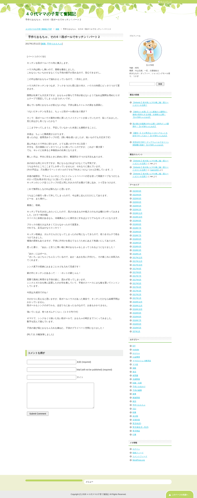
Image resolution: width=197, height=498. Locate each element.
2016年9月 (137, 313)
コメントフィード (140, 456)
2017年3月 (137, 291)
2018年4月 (137, 246)
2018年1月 (137, 254)
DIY (134, 346)
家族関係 (136, 398)
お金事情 (136, 357)
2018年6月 (137, 239)
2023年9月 (137, 191)
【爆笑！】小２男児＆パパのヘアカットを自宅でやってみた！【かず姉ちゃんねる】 (150, 134)
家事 (134, 394)
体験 (43, 43)
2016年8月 (137, 317)
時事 (134, 412)
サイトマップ (166, 2)
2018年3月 (137, 250)
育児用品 (136, 431)
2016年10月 (137, 309)
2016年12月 (137, 302)
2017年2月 (137, 294)
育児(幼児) (137, 423)
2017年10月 (137, 265)
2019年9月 (137, 221)
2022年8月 (137, 195)
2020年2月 (137, 210)
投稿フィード (138, 453)
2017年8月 (137, 272)
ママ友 (135, 364)
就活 (134, 401)
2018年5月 (137, 243)
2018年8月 (137, 232)
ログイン (136, 449)
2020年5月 (137, 206)
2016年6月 (137, 324)
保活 (134, 372)
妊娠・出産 (137, 383)
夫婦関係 (136, 379)
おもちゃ (136, 353)
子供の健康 (137, 390)
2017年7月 (137, 276)
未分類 (135, 416)
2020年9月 (137, 198)
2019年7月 (137, 228)
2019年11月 (137, 213)
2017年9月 (137, 269)
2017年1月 (137, 298)
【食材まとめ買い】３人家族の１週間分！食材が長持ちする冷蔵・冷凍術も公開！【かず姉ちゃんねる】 (150, 114)
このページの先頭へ (180, 495)
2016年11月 (137, 306)
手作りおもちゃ (54, 43)
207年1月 (136, 331)
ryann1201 (154, 170)
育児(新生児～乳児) (141, 427)
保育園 (135, 375)
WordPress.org (139, 460)
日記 (134, 409)
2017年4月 (137, 287)
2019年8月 (137, 224)
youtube (136, 350)
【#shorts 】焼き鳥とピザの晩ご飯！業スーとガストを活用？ (151, 103)
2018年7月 (137, 235)
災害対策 (136, 420)
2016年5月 (137, 328)
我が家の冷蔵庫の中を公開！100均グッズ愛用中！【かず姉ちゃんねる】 (151, 125)
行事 (134, 435)
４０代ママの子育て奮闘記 (50, 14)
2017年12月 (137, 258)
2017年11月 (137, 261)
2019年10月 (137, 217)
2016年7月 (137, 320)
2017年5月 (137, 283)
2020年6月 (137, 202)
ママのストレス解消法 (142, 361)
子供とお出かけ (139, 387)
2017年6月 (137, 280)
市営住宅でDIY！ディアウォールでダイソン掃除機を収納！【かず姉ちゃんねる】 (151, 143)
